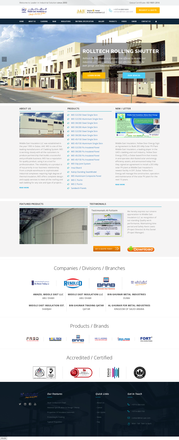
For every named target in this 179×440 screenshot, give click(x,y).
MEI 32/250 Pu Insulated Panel (85, 147)
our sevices (134, 75)
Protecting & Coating (55, 417)
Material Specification (84, 21)
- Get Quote (100, 412)
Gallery (101, 21)
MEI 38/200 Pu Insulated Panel (85, 151)
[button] (4, 63)
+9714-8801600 (138, 405)
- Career (99, 407)
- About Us (100, 403)
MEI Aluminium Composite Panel (86, 176)
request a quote (148, 10)
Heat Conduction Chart (56, 403)
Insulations (66, 21)
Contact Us (146, 21)
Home (21, 21)
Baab (54, 21)
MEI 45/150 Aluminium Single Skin (87, 143)
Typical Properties (54, 422)
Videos (124, 21)
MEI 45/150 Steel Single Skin (84, 139)
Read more (24, 188)
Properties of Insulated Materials (60, 412)
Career (134, 21)
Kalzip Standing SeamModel (84, 172)
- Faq (98, 422)
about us (32, 21)
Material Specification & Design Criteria (63, 407)
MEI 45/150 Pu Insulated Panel (85, 160)
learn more (94, 75)
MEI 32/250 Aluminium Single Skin (87, 119)
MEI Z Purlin (76, 184)
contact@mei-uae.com (123, 11)
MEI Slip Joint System (81, 164)
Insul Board (76, 168)
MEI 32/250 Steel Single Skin (84, 115)
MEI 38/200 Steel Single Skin (84, 123)
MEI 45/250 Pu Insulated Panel (85, 155)
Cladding (44, 21)
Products (113, 21)
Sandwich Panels (78, 188)
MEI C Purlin (77, 180)
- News (98, 417)
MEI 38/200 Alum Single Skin (84, 127)
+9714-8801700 (138, 411)
